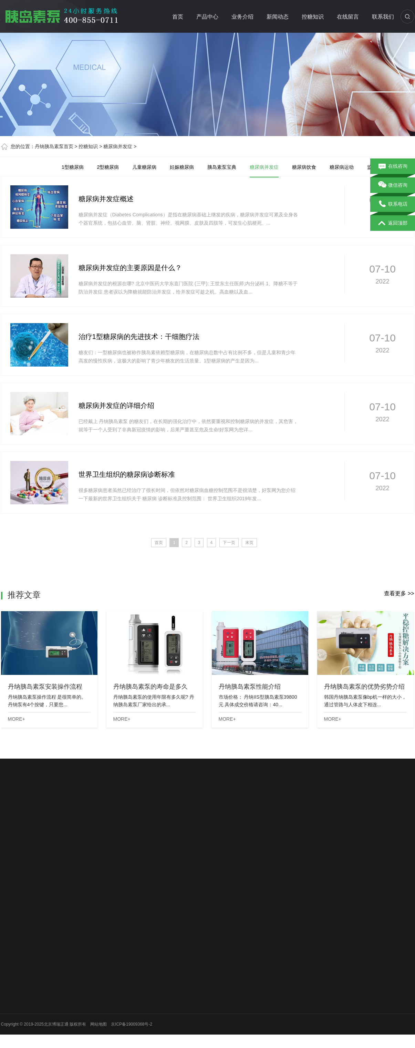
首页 (177, 17)
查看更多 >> (399, 593)
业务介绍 (242, 17)
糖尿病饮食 (304, 167)
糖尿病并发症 (117, 146)
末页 (249, 542)
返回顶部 (392, 223)
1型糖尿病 (73, 167)
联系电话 (392, 204)
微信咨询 (392, 185)
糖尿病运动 (342, 167)
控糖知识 (313, 17)
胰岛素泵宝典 (221, 167)
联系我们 (383, 17)
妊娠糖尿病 (182, 167)
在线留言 (348, 17)
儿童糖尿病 (144, 167)
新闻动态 (278, 17)
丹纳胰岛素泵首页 (54, 146)
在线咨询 (392, 166)
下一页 (229, 542)
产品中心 (207, 17)
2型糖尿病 (108, 167)
